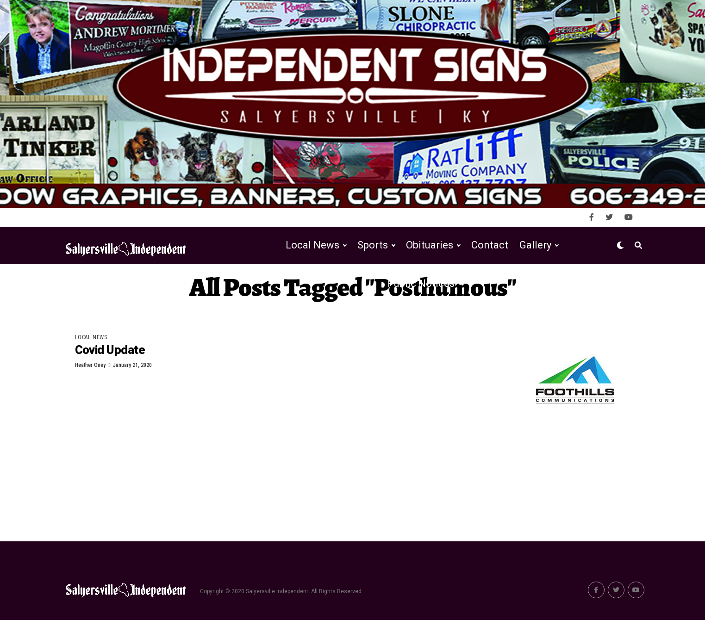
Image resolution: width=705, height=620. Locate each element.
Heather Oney (90, 365)
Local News (312, 245)
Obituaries (429, 245)
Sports (372, 245)
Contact (489, 245)
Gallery (535, 245)
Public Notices (421, 283)
